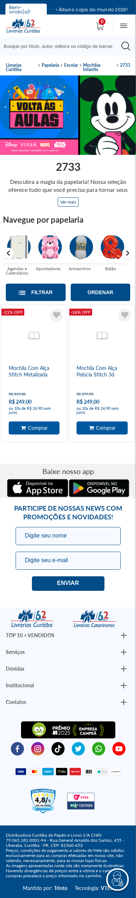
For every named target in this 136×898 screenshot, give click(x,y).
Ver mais (68, 202)
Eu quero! (68, 583)
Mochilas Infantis (91, 67)
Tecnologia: (94, 888)
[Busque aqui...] (61, 46)
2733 (125, 65)
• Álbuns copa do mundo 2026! (91, 10)
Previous (8, 253)
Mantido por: (45, 888)
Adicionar (34, 427)
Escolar (71, 65)
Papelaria (50, 65)
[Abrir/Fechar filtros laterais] (36, 292)
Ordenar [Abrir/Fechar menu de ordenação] (100, 292)
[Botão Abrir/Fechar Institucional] (123, 635)
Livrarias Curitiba (13, 67)
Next (127, 253)
